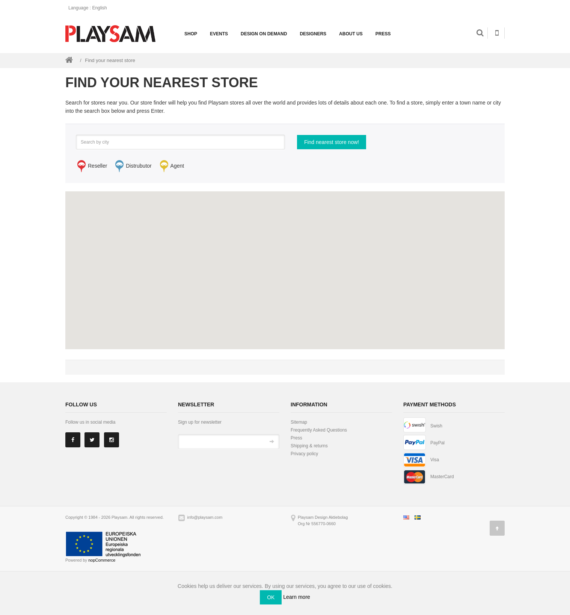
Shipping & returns (309, 445)
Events (219, 33)
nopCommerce (101, 560)
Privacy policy (304, 453)
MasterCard (442, 476)
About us (351, 33)
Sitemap (299, 422)
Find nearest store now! (331, 142)
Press (383, 33)
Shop (190, 33)
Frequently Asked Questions (319, 430)
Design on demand (264, 33)
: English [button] (90, 8)
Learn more (296, 597)
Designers (313, 33)
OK (270, 597)
